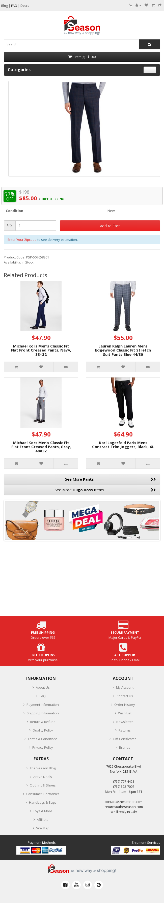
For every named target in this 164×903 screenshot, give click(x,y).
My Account (124, 687)
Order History (124, 704)
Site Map (42, 828)
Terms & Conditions (43, 739)
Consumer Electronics (42, 794)
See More (110, 479)
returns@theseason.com (124, 806)
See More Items (105, 489)
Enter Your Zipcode (22, 239)
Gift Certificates (124, 739)
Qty (9, 224)
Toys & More (42, 811)
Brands (124, 747)
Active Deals (42, 776)
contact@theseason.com (124, 801)
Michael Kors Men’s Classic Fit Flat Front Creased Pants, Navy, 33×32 (41, 350)
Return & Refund (43, 721)
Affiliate (42, 819)
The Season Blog (43, 768)
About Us (43, 687)
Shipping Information (43, 713)
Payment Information (42, 704)
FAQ (43, 696)
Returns (125, 730)
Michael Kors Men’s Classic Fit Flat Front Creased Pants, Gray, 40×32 (41, 446)
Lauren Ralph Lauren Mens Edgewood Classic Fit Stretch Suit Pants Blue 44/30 (123, 350)
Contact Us (125, 696)
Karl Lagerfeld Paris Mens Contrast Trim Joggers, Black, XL (123, 444)
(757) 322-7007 (123, 786)
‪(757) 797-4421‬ (123, 781)
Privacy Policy (42, 747)
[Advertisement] (82, 581)
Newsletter (124, 721)
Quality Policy (43, 730)
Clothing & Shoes (43, 785)
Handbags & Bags (42, 802)
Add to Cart (110, 225)
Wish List (124, 713)
